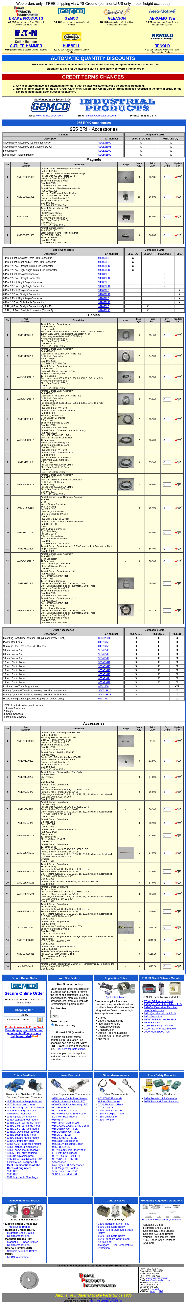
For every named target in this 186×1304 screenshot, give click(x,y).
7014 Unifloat (106, 1107)
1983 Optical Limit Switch (21, 1116)
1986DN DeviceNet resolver (22, 1131)
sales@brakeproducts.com (158, 1280)
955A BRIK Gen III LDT (65, 1122)
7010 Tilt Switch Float (110, 1104)
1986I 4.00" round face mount (23, 1143)
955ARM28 (104, 682)
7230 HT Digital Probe (111, 1113)
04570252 (103, 642)
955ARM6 (103, 654)
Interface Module (154, 1010)
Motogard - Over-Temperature (115, 1244)
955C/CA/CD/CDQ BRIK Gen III (70, 1125)
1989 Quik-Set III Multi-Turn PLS (163, 1004)
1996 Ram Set (152, 1022)
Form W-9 (154, 1289)
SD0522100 (104, 150)
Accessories (59, 1162)
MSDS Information (18, 1257)
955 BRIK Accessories (65, 1140)
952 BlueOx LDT (62, 1107)
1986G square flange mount (22, 1137)
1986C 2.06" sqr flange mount (23, 1125)
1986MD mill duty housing (21, 1152)
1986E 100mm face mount (21, 1134)
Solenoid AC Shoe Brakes (22, 1251)
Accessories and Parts (65, 1171)
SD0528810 (104, 690)
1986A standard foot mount (22, 1119)
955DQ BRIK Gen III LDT (67, 1131)
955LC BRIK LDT (62, 1134)
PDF (161, 1291)
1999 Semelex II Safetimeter (160, 1098)
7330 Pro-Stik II (107, 1119)
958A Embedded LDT (64, 1174)
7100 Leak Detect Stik (111, 1110)
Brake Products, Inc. (110, 1299)
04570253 (103, 646)
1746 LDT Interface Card (158, 1001)
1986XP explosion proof (20, 1155)
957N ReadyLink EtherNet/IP (69, 1149)
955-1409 (103, 686)
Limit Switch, (22, 1162)
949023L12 (104, 310)
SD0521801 (104, 146)
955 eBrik (57, 1119)
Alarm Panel (105, 1241)
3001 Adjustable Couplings (22, 1177)
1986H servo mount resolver (22, 1149)
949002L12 (104, 270)
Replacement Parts (18, 1235)
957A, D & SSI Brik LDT (66, 1155)
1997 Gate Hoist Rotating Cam (24, 1158)
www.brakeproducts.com (157, 1278)
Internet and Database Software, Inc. (105, 1301)
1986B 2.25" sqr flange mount (23, 1122)
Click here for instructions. (71, 1048)
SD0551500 (104, 154)
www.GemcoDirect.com (49, 115)
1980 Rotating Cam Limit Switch (25, 1107)
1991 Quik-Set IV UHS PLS (160, 1013)
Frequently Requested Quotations (161, 1219)
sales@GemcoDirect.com (101, 115)
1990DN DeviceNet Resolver (160, 1007)
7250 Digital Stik (107, 1116)
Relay (101, 1232)
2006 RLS (12, 1174)
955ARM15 (104, 666)
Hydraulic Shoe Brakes (20, 1232)
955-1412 (103, 698)
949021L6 (103, 290)
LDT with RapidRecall (64, 1116)
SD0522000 (104, 638)
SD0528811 (104, 694)
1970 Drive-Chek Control (20, 1104)
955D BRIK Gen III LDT (66, 1128)
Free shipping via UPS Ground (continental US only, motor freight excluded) (24, 1033)
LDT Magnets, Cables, (65, 1168)
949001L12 (104, 266)
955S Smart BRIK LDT (65, 1137)
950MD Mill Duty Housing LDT (70, 1104)
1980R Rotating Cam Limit (21, 1110)
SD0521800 (104, 142)
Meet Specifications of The (23, 1165)
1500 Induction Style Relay (113, 1223)
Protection (104, 1247)
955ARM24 (104, 678)
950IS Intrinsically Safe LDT (68, 1101)
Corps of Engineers (19, 1168)
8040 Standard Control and (114, 1238)
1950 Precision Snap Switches (24, 1101)
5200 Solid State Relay (111, 1226)
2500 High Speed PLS (157, 1031)
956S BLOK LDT (62, 1146)
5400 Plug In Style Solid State (115, 1229)
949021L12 (104, 294)
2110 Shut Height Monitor (158, 1025)
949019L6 (103, 274)
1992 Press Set (153, 1016)
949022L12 (104, 302)
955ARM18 (104, 670)
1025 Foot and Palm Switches (161, 1101)
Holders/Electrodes (109, 1101)
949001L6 (103, 258)
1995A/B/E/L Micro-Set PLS (160, 1019)
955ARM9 (103, 658)
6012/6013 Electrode (110, 1098)
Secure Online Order (24, 993)
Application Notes (116, 997)
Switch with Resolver (19, 1113)
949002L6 (103, 262)
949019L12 (104, 278)
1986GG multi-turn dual (20, 1140)
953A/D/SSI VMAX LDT (66, 1110)
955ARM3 (103, 650)
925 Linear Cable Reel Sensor (69, 1098)
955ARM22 (104, 674)
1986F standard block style (22, 1146)
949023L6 (103, 306)
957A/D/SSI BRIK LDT (65, 1158)
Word (152, 1291)
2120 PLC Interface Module (160, 1028)
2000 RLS (12, 1171)
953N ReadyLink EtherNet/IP (69, 1113)
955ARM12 (104, 662)
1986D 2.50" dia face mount (22, 1128)
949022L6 (103, 298)
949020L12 (104, 286)
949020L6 (103, 282)
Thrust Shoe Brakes (18, 1226)
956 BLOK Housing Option (67, 1143)
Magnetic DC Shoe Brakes (22, 1241)
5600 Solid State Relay (111, 1235)
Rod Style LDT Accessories (68, 1165)
